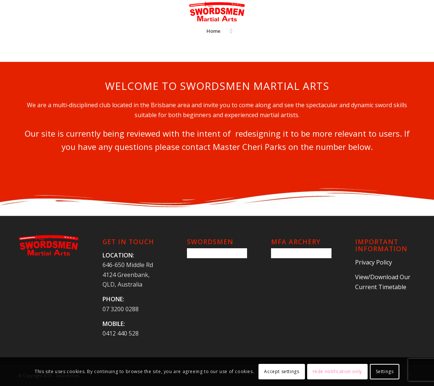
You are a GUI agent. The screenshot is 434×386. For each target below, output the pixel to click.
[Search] (228, 31)
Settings (385, 371)
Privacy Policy (373, 262)
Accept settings (281, 371)
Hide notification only (337, 371)
